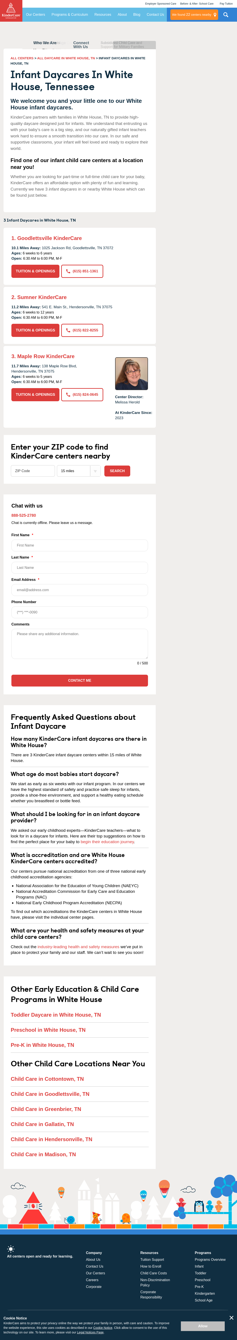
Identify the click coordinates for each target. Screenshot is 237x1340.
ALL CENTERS (22, 58)
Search (117, 471)
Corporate (94, 1287)
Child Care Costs (153, 1273)
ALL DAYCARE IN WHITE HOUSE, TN (66, 58)
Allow (203, 1326)
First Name (79, 542)
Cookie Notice (102, 1327)
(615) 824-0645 (82, 394)
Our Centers (35, 14)
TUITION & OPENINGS (35, 271)
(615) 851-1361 (82, 271)
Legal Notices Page (90, 1332)
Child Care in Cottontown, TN (47, 1079)
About (122, 14)
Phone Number (79, 609)
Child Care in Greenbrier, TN (46, 1109)
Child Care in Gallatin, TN (42, 1124)
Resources (102, 14)
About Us (93, 1259)
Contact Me (79, 680)
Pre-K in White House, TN (42, 1045)
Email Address (79, 587)
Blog (136, 14)
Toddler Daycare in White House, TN (56, 1015)
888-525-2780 (23, 515)
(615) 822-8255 (82, 330)
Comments (20, 624)
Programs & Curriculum (70, 14)
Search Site (225, 16)
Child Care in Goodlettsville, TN (50, 1094)
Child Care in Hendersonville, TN (51, 1139)
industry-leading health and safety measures (78, 946)
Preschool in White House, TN (48, 1030)
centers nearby (191, 14)
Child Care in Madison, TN (43, 1154)
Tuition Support (152, 1259)
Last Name (79, 564)
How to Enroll (150, 1266)
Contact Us (155, 14)
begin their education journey (107, 841)
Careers (92, 1280)
